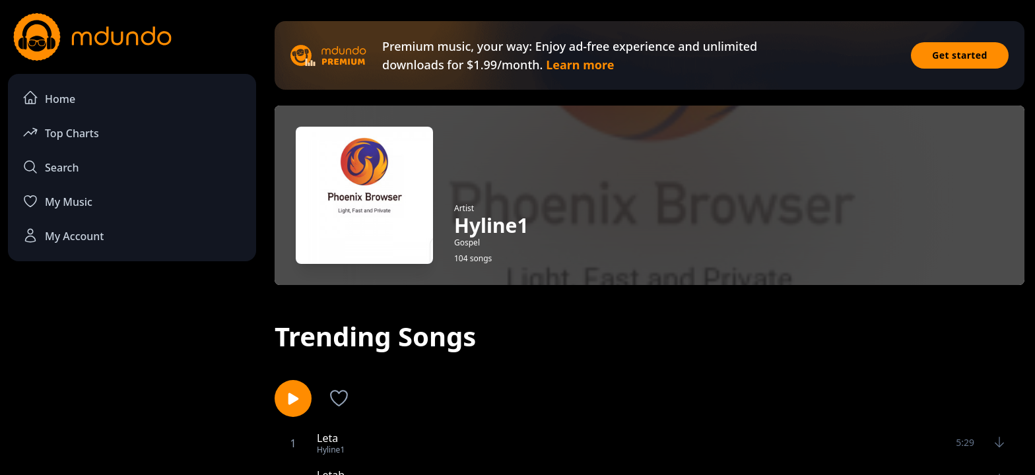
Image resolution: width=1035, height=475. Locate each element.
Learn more (580, 65)
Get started (959, 55)
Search (50, 167)
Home (48, 98)
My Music (57, 201)
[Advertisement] (132, 380)
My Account (63, 235)
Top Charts (60, 132)
